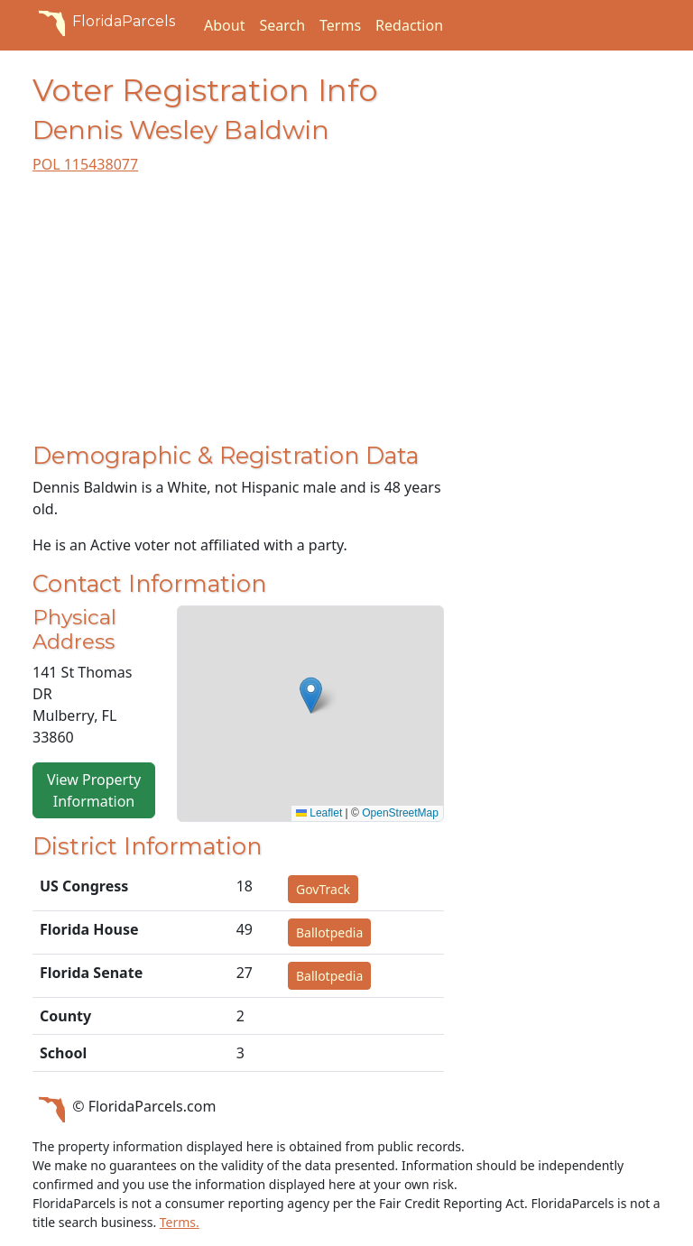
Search (282, 25)
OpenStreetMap (400, 813)
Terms (340, 25)
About (224, 25)
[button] (311, 695)
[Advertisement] (238, 315)
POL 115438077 (85, 164)
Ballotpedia (329, 932)
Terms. (179, 1222)
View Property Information (94, 790)
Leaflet (319, 813)
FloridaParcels (103, 21)
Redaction (409, 25)
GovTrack (323, 889)
